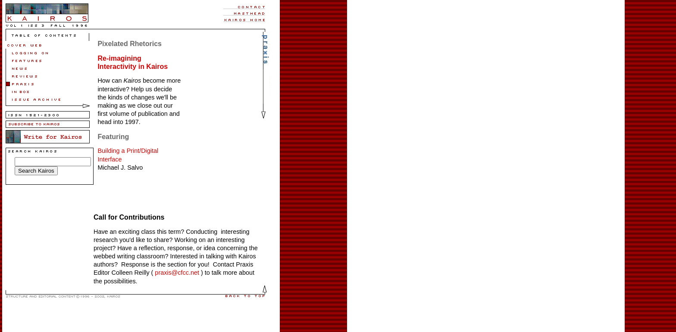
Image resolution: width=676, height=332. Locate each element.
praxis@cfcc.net (176, 272)
